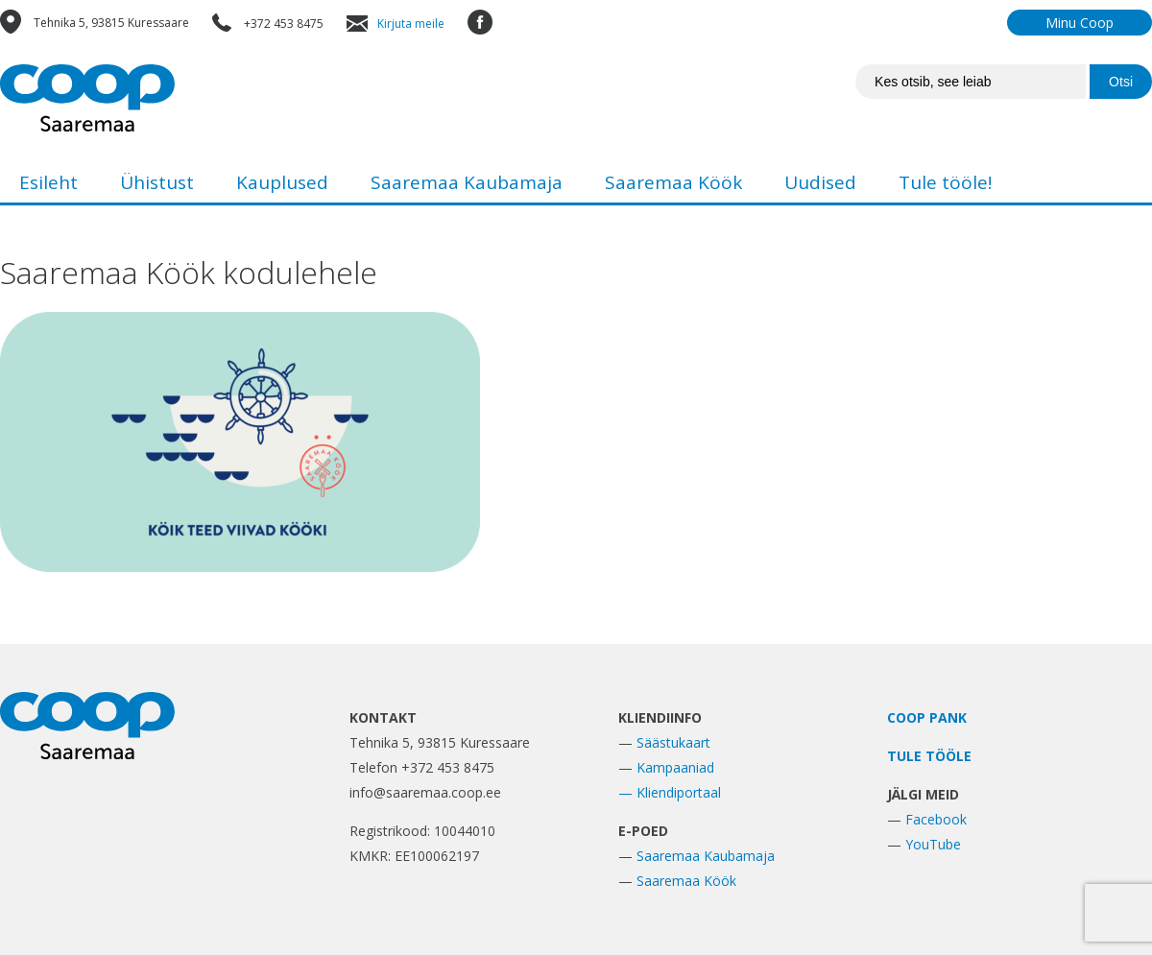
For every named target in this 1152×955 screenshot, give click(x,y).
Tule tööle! (945, 182)
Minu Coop (1079, 22)
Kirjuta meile (410, 23)
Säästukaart (673, 742)
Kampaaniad (675, 767)
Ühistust (157, 182)
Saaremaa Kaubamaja (467, 182)
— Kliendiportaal (669, 792)
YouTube (933, 844)
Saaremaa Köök (673, 182)
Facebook (936, 819)
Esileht (48, 182)
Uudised (820, 182)
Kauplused (282, 182)
